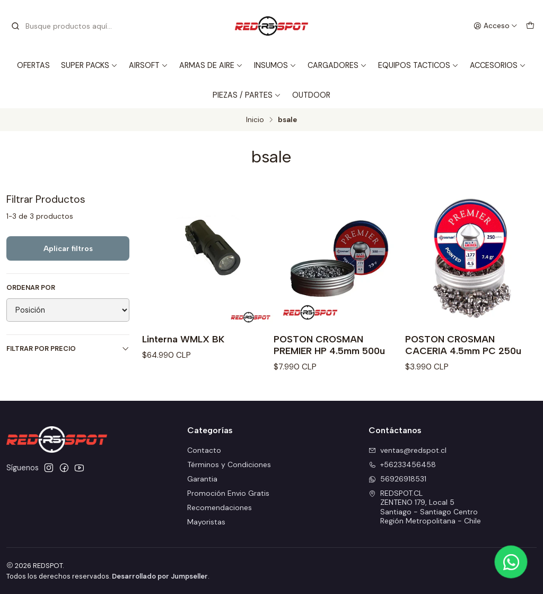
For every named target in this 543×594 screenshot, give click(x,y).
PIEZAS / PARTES (247, 95)
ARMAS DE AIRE (211, 65)
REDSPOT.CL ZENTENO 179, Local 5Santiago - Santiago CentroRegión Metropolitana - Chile (425, 507)
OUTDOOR (311, 95)
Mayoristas (206, 522)
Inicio (255, 120)
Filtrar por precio (67, 348)
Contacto (204, 450)
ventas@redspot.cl (407, 450)
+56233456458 (402, 464)
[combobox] (64, 26)
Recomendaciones (219, 507)
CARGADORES (337, 65)
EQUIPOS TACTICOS (418, 65)
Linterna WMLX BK (183, 339)
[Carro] (530, 26)
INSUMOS (275, 65)
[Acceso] (495, 26)
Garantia (202, 479)
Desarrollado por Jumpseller (160, 576)
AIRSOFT (148, 65)
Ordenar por (30, 287)
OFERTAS (33, 65)
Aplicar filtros (68, 248)
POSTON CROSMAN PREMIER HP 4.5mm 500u (329, 344)
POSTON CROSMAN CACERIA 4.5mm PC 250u (463, 344)
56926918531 (397, 479)
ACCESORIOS (498, 65)
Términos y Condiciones (229, 464)
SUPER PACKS (89, 65)
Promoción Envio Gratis (228, 493)
